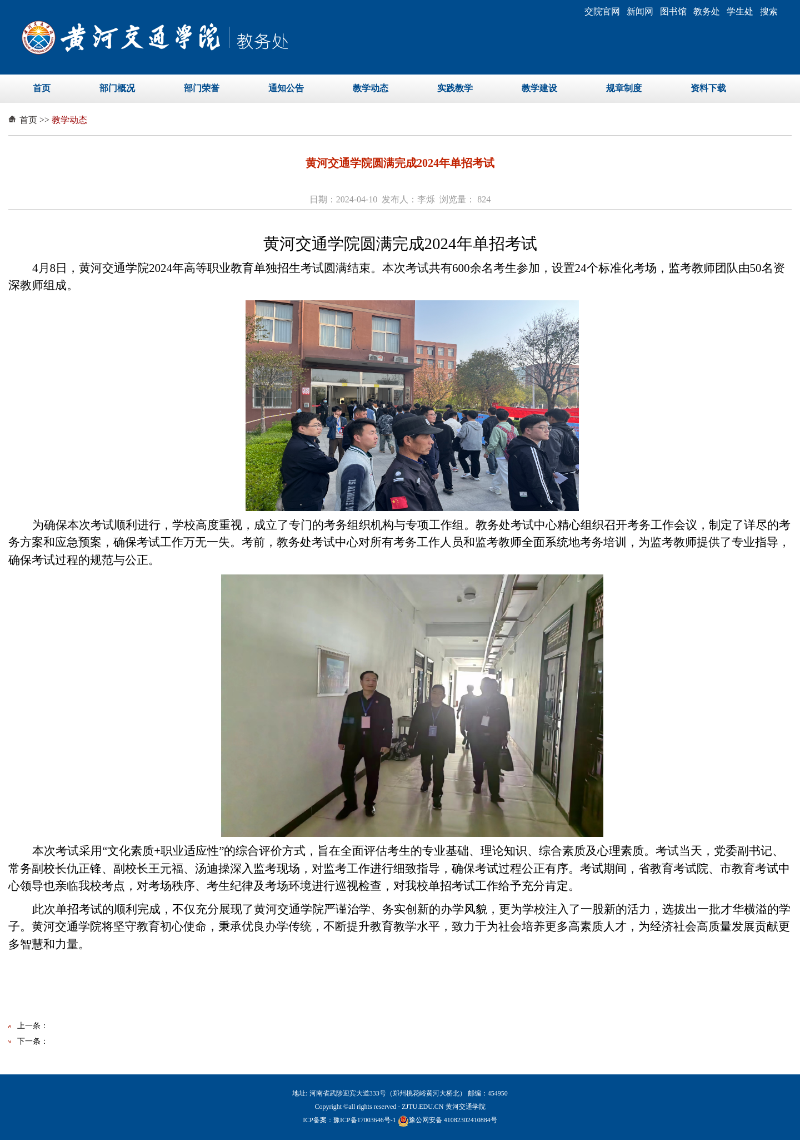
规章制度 (624, 88)
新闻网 (640, 11)
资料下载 (708, 88)
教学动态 (370, 88)
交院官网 (602, 11)
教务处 (706, 11)
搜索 (769, 11)
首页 (42, 88)
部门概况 (117, 88)
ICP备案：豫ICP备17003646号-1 (349, 1120)
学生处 (740, 11)
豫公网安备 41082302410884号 (447, 1120)
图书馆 (673, 11)
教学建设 (539, 88)
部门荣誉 (201, 88)
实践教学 (455, 88)
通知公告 (286, 88)
